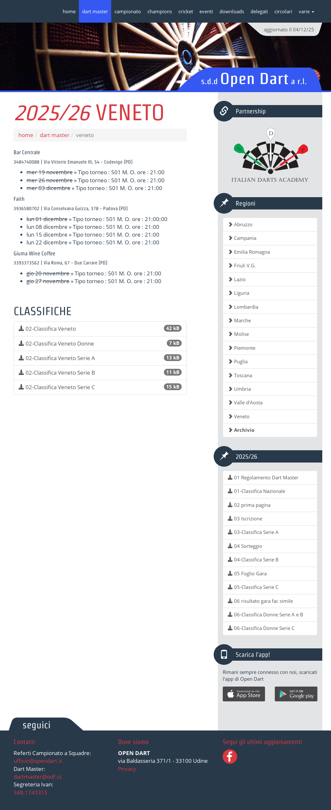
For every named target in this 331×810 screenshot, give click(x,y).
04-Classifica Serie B (253, 559)
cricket (185, 11)
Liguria (238, 293)
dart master (95, 11)
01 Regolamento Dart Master (263, 477)
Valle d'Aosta (245, 402)
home (69, 11)
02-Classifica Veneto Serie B (100, 372)
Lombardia (243, 307)
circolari (283, 11)
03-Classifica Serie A (253, 532)
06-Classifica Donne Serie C (261, 628)
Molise (238, 334)
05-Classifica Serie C (253, 587)
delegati (259, 11)
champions (159, 11)
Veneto (239, 416)
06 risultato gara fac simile (260, 601)
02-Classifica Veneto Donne (100, 343)
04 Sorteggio (245, 546)
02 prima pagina (249, 505)
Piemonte (241, 348)
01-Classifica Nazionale (256, 491)
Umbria (239, 389)
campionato (127, 11)
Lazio (237, 279)
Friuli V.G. (242, 265)
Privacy (127, 769)
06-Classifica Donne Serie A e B (265, 614)
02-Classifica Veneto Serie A (100, 358)
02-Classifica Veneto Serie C (100, 387)
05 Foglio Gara (247, 573)
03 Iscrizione (245, 518)
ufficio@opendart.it (38, 760)
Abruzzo (240, 224)
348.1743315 (31, 792)
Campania (242, 238)
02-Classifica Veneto (100, 328)
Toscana (240, 375)
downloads (231, 11)
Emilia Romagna (249, 252)
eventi (206, 11)
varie (306, 11)
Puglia (238, 361)
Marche (239, 320)
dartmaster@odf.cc (38, 776)
